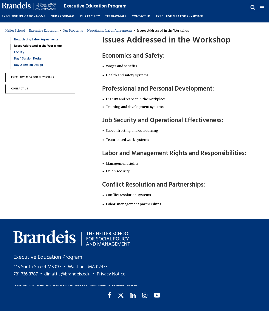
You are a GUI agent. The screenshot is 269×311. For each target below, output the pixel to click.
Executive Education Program (95, 6)
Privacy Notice (111, 274)
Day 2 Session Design (28, 65)
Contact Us (141, 16)
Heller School (15, 30)
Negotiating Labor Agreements (109, 30)
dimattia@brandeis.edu (67, 274)
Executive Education (43, 30)
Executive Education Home (23, 16)
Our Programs (73, 30)
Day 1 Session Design (28, 58)
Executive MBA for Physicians (179, 16)
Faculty (19, 52)
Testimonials (115, 16)
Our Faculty (90, 16)
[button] (262, 7)
